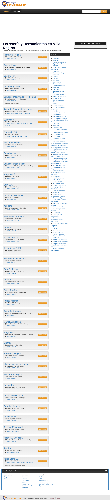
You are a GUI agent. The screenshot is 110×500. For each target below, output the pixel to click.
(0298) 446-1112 (11, 69)
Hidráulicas (56, 123)
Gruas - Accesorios (58, 105)
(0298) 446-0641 (11, 199)
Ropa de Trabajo (58, 232)
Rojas (6, 478)
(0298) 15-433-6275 (24, 113)
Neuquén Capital (43, 480)
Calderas (55, 76)
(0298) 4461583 (11, 157)
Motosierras (56, 176)
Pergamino (7, 477)
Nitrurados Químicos (59, 180)
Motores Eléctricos (58, 170)
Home (6, 11)
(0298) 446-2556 (11, 58)
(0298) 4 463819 (11, 304)
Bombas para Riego (58, 73)
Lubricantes (56, 136)
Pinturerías (56, 192)
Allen (23, 477)
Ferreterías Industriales (59, 94)
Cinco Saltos (25, 480)
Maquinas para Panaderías (60, 160)
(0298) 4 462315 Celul (13, 431)
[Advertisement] (55, 28)
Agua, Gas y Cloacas (59, 64)
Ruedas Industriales (58, 234)
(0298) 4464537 (11, 315)
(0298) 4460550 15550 (13, 220)
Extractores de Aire (58, 91)
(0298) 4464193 (11, 262)
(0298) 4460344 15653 (13, 210)
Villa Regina (25, 487)
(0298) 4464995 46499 (13, 283)
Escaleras (56, 89)
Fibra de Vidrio (57, 98)
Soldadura (56, 238)
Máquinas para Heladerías (60, 147)
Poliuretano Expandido (59, 198)
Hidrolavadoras (57, 127)
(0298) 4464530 (11, 410)
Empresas (16, 11)
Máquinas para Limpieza (60, 158)
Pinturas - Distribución (59, 185)
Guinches (55, 109)
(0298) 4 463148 (11, 294)
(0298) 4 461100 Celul (13, 399)
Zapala (41, 486)
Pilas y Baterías (57, 181)
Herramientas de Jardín (59, 116)
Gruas (55, 103)
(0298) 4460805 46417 (13, 252)
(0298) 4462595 (11, 326)
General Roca (25, 484)
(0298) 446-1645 (11, 146)
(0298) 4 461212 (11, 231)
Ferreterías (56, 93)
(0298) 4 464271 (11, 441)
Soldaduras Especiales (59, 243)
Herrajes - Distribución (59, 113)
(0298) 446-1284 (11, 90)
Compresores (57, 82)
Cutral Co (41, 478)
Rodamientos (57, 230)
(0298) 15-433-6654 (12, 113)
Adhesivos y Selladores (59, 62)
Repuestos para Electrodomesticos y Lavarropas (57, 219)
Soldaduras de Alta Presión (60, 241)
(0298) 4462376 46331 (13, 452)
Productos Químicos (59, 207)
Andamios (56, 71)
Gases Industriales (58, 100)
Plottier (41, 482)
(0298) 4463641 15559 (13, 189)
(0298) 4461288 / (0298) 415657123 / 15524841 (20, 463)
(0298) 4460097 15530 (13, 167)
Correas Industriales (58, 84)
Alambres (55, 65)
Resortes (55, 227)
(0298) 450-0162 (11, 101)
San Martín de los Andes (46, 484)
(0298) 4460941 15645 (13, 241)
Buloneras (56, 75)
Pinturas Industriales (59, 190)
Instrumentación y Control (60, 132)
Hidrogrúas (56, 125)
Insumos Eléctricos (58, 134)
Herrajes (55, 111)
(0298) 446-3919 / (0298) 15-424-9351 (17, 136)
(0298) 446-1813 (11, 79)
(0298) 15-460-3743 (22, 123)
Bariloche (24, 478)
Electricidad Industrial (59, 85)
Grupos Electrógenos (59, 107)
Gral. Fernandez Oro (27, 486)
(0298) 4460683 (11, 178)
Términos (51, 498)
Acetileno (55, 60)
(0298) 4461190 (11, 123)
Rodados (55, 228)
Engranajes (56, 87)
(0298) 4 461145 (11, 347)
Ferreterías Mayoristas (59, 96)
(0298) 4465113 (11, 336)
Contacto (58, 498)
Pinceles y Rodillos (58, 183)
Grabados (56, 102)
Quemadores (56, 212)
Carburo (55, 78)
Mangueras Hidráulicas (59, 142)
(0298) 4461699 (11, 378)
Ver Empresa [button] (42, 57)
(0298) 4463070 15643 (13, 389)
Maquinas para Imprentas (60, 149)
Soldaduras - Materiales (60, 239)
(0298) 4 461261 (11, 420)
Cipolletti (24, 482)
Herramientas (57, 114)
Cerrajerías (56, 80)
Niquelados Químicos (59, 178)
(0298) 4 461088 (11, 273)
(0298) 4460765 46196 (13, 368)
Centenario (42, 477)
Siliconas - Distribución (59, 236)
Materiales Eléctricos (59, 165)
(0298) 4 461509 (11, 357)
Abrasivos (56, 58)
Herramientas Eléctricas (60, 118)
